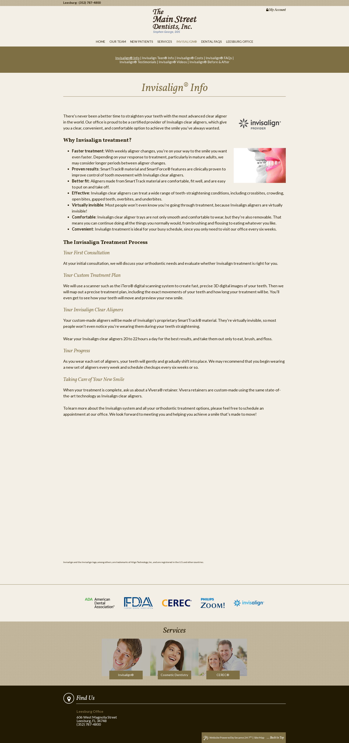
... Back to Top (275, 738)
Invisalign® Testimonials (138, 62)
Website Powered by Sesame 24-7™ (227, 738)
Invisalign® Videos (173, 62)
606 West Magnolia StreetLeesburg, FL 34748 (97, 716)
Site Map (259, 737)
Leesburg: (70, 2)
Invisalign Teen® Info (158, 58)
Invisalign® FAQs (219, 58)
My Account (276, 10)
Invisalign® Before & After (209, 62)
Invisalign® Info (127, 58)
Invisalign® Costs (190, 58)
